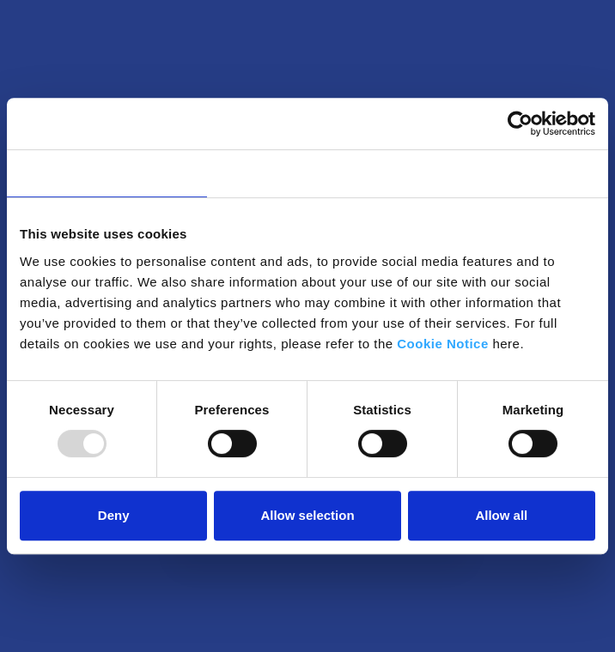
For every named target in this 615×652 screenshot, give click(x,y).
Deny (114, 515)
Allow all (501, 515)
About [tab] (508, 173)
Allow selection (307, 515)
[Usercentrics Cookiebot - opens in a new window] (520, 123)
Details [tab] (307, 173)
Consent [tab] (107, 173)
